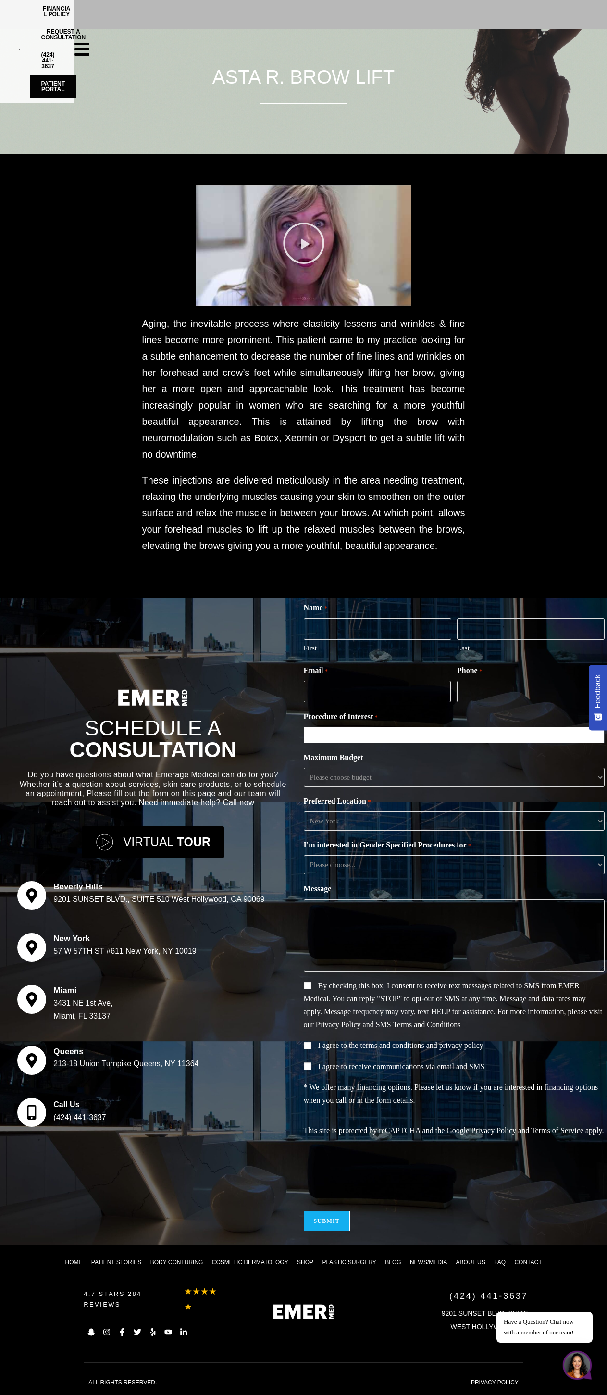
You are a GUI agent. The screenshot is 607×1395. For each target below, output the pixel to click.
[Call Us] (31, 1112)
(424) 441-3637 (79, 1117)
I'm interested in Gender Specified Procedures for (387, 845)
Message (318, 888)
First (310, 648)
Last (463, 648)
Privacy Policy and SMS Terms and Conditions (388, 1025)
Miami (64, 990)
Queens (68, 1051)
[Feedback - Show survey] (598, 697)
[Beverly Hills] (31, 895)
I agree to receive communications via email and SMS (401, 1066)
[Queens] (31, 1060)
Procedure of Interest (341, 717)
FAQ (500, 1262)
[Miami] (31, 999)
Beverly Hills (77, 886)
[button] (303, 245)
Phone (469, 671)
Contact (528, 1262)
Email (316, 671)
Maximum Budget (333, 757)
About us (470, 1262)
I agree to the (400, 1045)
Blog (393, 1262)
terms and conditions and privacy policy (421, 1045)
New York (71, 938)
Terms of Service (557, 1130)
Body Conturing (176, 1262)
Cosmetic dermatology (250, 1262)
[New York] (31, 947)
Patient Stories (116, 1262)
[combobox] (456, 735)
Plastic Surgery (349, 1262)
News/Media (428, 1262)
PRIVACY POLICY (495, 1382)
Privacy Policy (493, 1130)
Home (73, 1262)
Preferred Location (337, 802)
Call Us (66, 1104)
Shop (305, 1262)
